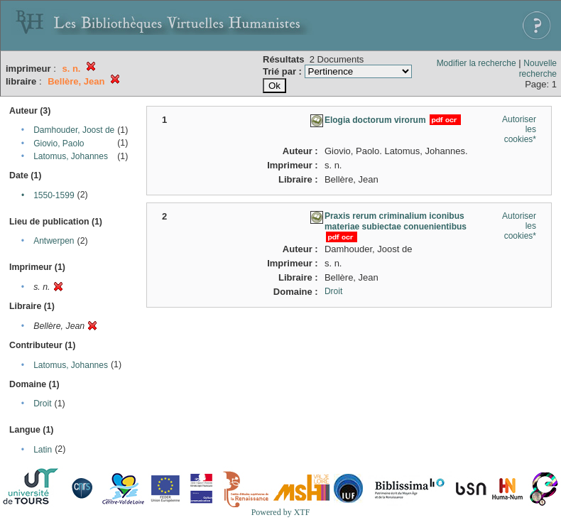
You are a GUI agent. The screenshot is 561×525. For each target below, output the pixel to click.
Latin (42, 450)
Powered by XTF (280, 512)
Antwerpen (53, 241)
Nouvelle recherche (538, 68)
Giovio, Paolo (58, 143)
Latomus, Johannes (70, 156)
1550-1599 (53, 195)
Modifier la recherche (476, 63)
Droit (42, 403)
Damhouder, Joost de (73, 130)
